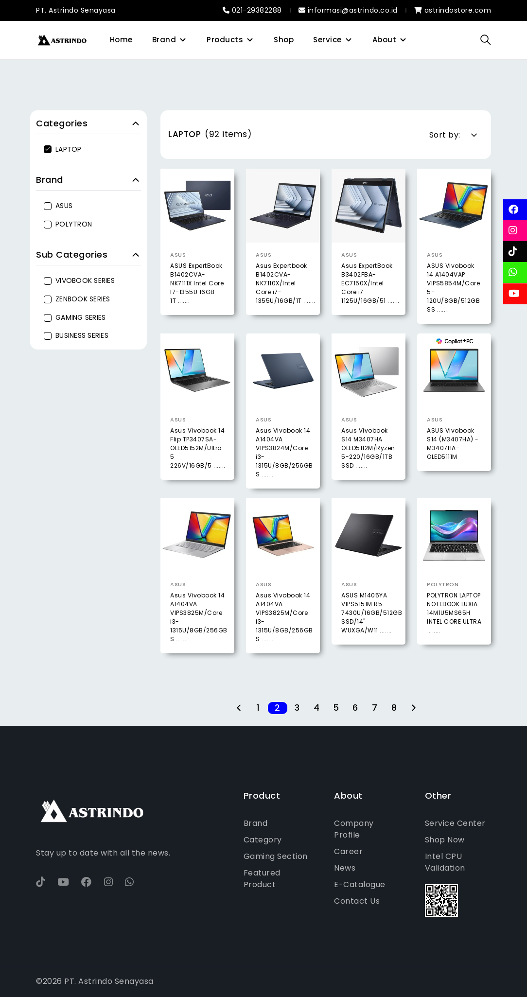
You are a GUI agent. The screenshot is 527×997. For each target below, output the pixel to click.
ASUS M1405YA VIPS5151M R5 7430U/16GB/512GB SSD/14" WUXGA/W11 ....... (371, 635)
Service (327, 40)
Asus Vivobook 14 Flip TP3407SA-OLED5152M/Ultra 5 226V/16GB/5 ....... (198, 470)
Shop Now (445, 839)
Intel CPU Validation (445, 862)
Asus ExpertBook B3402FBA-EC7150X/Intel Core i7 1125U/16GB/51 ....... (370, 283)
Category (263, 839)
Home (121, 40)
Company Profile (354, 829)
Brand (164, 40)
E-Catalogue (360, 884)
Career (348, 851)
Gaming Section (276, 856)
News (344, 868)
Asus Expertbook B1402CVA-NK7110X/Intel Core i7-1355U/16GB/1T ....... (286, 283)
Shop (284, 40)
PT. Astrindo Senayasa (76, 10)
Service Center (455, 823)
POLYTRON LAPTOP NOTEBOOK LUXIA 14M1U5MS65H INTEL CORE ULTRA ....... (454, 635)
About (384, 40)
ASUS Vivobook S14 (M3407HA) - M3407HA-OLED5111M (453, 466)
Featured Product (262, 878)
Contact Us (357, 901)
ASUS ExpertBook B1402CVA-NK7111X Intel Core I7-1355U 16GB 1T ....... (197, 283)
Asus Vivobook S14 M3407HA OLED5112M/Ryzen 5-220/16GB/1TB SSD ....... (368, 470)
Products (225, 40)
